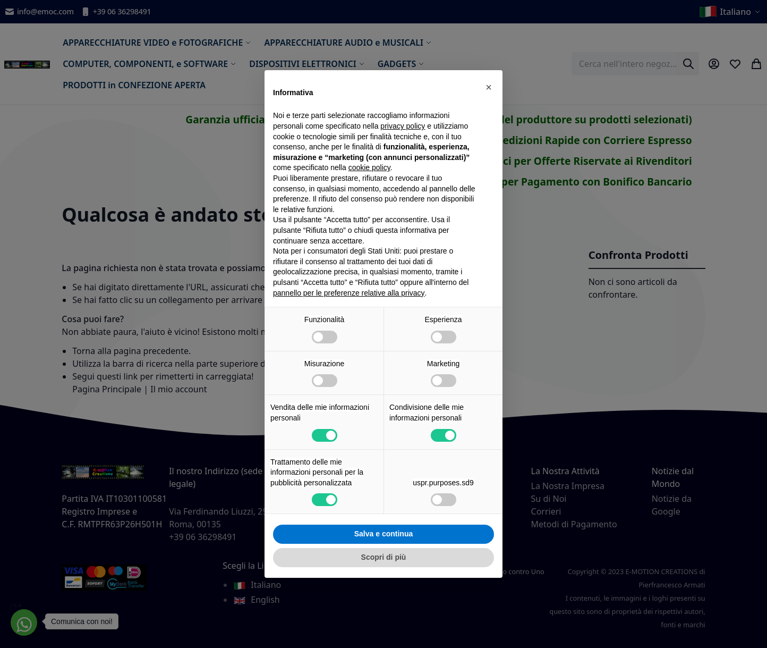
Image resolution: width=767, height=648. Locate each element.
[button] (488, 87)
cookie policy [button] (369, 167)
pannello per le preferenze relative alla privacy (349, 293)
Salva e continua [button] (383, 533)
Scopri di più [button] (383, 557)
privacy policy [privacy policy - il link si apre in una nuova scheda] (402, 126)
